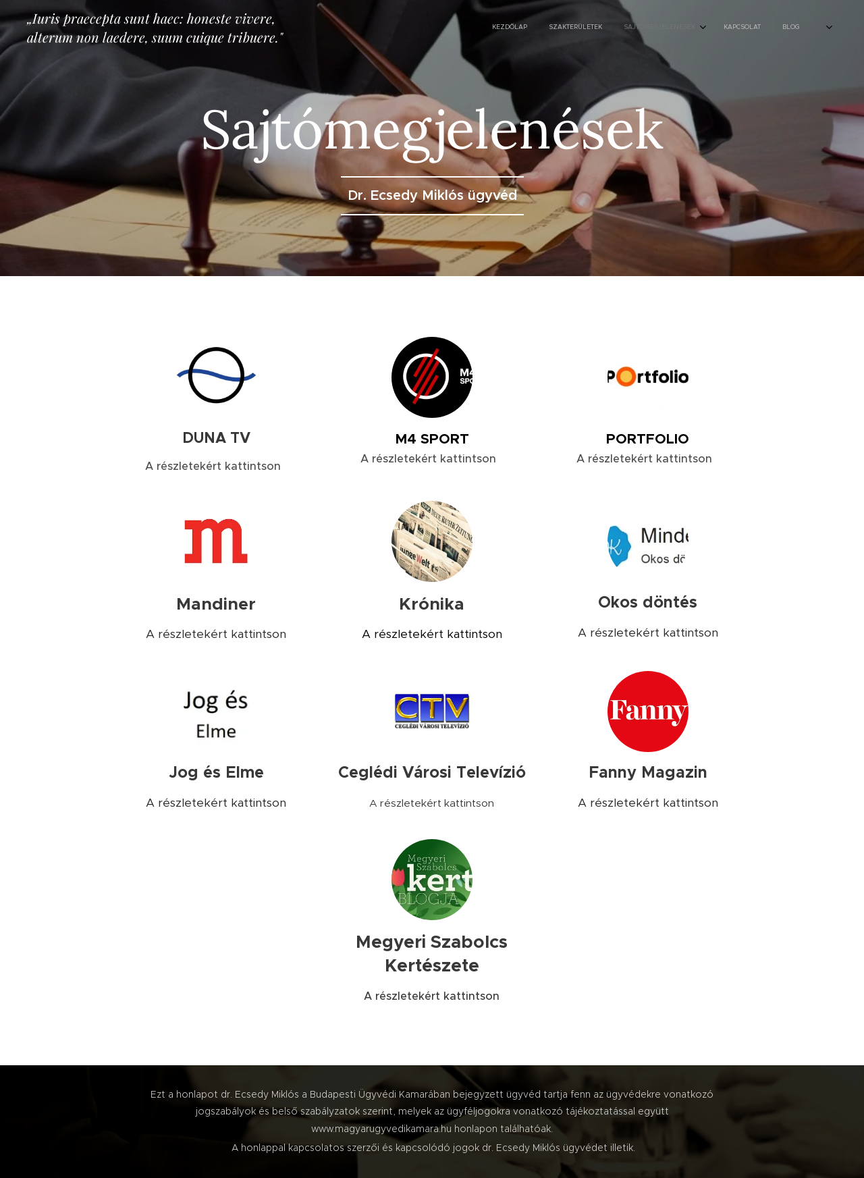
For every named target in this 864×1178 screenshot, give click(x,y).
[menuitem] (676, 28)
